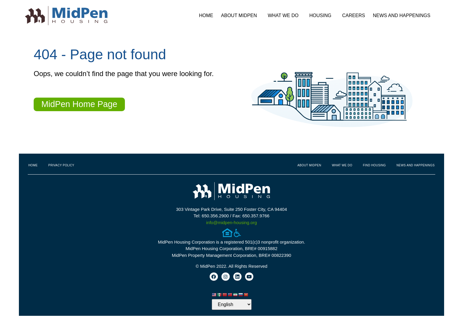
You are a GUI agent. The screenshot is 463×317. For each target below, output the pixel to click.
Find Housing (374, 165)
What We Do (284, 16)
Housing (322, 16)
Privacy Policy (61, 165)
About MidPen (240, 16)
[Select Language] (232, 305)
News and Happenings (403, 16)
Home (206, 15)
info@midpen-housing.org (231, 222)
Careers (353, 15)
